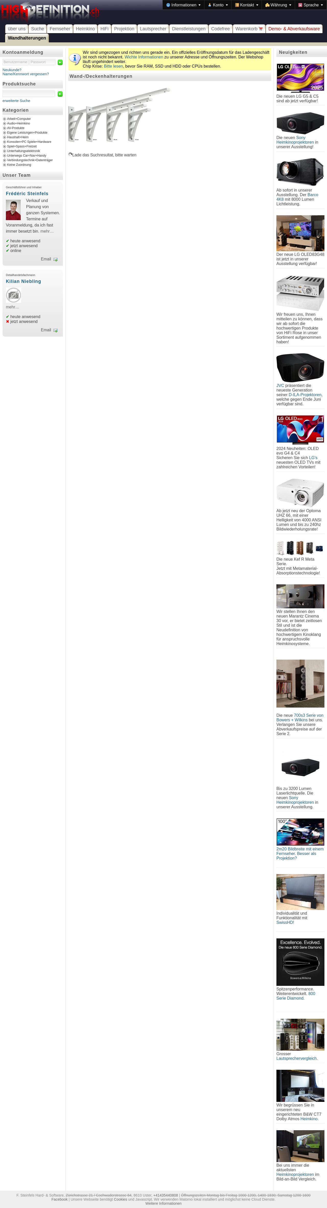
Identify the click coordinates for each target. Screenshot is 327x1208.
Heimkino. (309, 1119)
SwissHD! (285, 922)
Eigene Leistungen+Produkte (27, 133)
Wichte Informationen (144, 57)
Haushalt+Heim (18, 137)
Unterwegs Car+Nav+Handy (26, 156)
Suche (37, 28)
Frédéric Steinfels (27, 193)
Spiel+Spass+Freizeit (22, 146)
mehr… (47, 231)
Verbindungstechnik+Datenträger (30, 160)
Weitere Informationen (163, 1203)
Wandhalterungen (27, 38)
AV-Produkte (16, 128)
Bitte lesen (113, 66)
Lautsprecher (153, 28)
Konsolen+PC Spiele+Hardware (29, 142)
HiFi (104, 28)
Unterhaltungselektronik (23, 151)
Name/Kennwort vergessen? (26, 74)
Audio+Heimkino (18, 123)
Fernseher (60, 28)
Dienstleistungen (188, 28)
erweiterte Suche (16, 101)
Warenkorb (249, 28)
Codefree (220, 28)
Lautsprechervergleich (296, 1058)
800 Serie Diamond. (295, 995)
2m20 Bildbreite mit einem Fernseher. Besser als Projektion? (300, 853)
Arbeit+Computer (19, 119)
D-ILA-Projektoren (305, 395)
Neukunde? (12, 70)
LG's (313, 458)
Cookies (120, 1199)
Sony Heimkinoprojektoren (295, 139)
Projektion (124, 28)
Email (46, 259)
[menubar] (244, 5)
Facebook (60, 1199)
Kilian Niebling (23, 281)
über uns (17, 28)
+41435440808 (165, 1195)
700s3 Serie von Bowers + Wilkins (299, 717)
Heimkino (85, 28)
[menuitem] (183, 4)
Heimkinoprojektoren (295, 1174)
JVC (280, 385)
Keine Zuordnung (19, 165)
